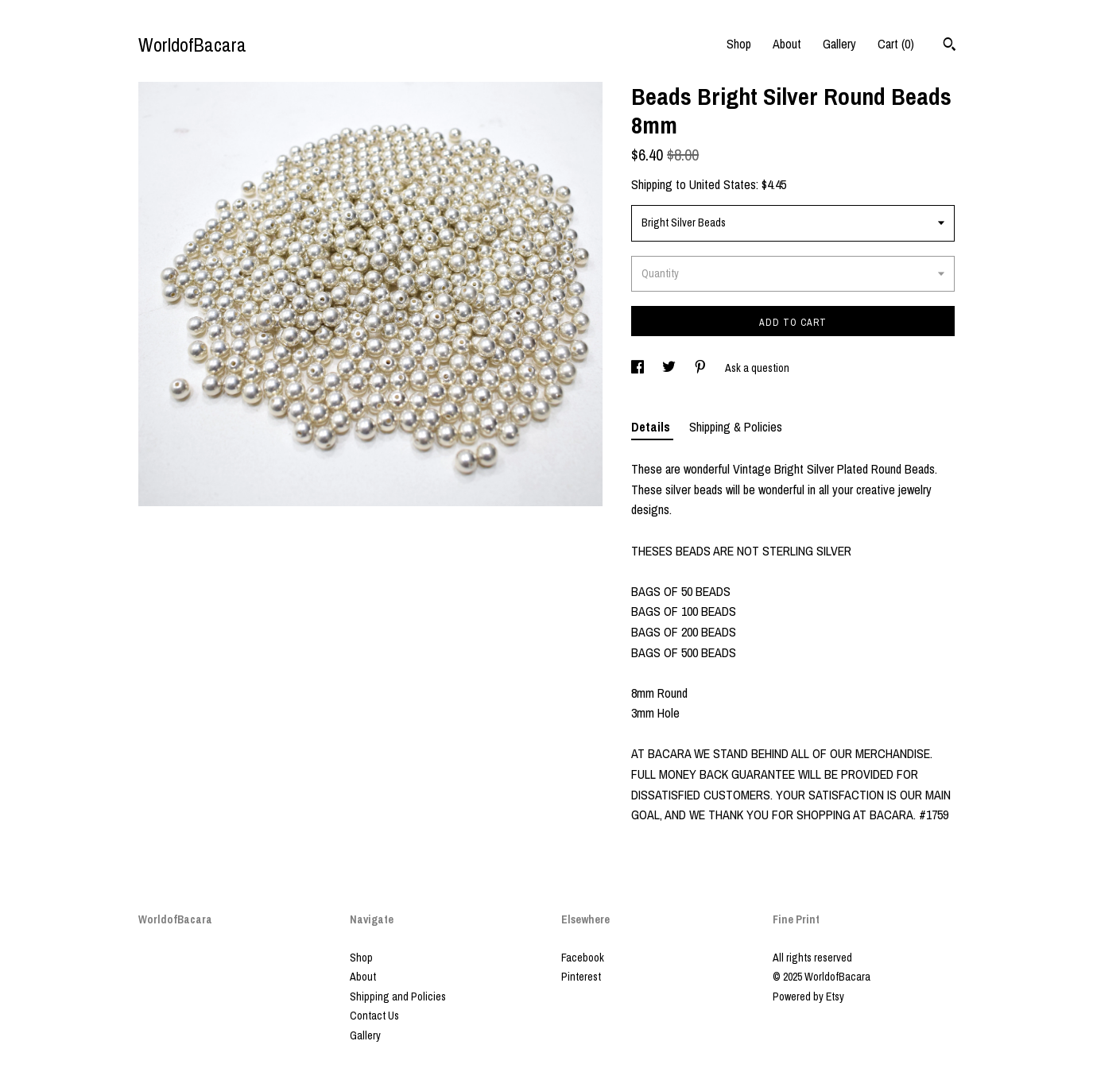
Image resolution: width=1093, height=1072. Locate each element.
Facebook (582, 957)
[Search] (949, 46)
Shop (739, 43)
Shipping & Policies (735, 426)
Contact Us (374, 1015)
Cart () (896, 43)
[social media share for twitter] (670, 368)
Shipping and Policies (398, 996)
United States (722, 184)
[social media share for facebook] (638, 368)
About (787, 43)
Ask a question (757, 368)
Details (652, 426)
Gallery (839, 43)
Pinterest (581, 976)
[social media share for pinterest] (701, 368)
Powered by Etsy (808, 996)
